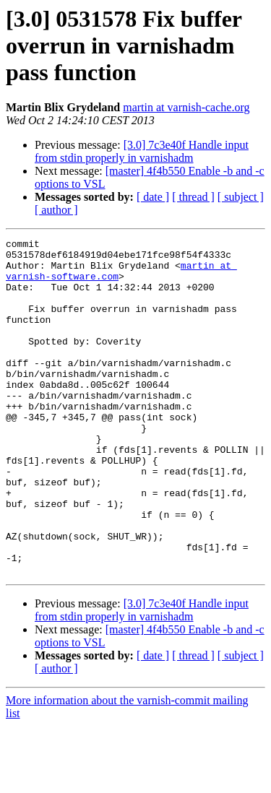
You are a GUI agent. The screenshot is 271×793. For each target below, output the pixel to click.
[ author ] (56, 210)
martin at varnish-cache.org (186, 107)
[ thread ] (193, 197)
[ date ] (153, 197)
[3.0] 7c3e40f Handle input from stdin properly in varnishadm (142, 151)
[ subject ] (241, 197)
